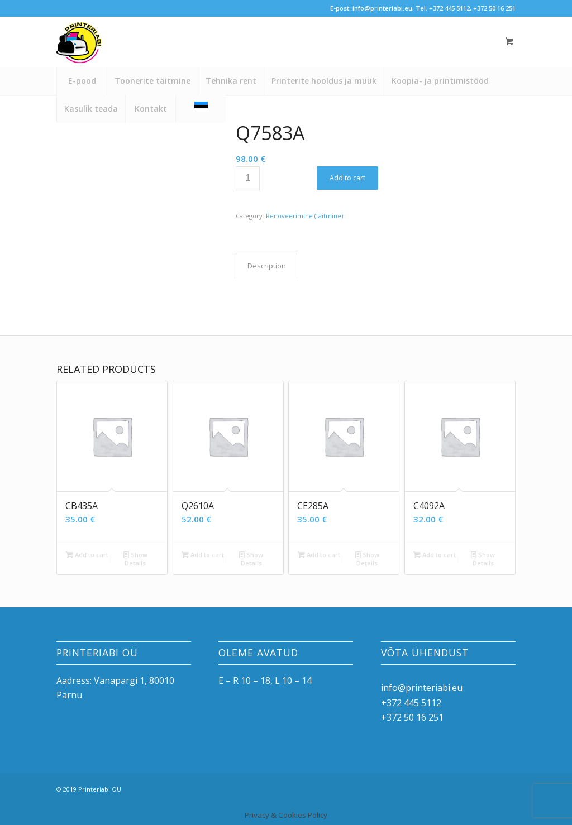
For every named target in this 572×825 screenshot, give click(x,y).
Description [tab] (266, 266)
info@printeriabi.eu (382, 8)
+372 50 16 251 (494, 8)
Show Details (135, 558)
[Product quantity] (248, 178)
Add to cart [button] (87, 554)
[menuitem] (81, 81)
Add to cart (347, 178)
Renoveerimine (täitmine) (304, 216)
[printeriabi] (78, 47)
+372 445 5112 (449, 8)
